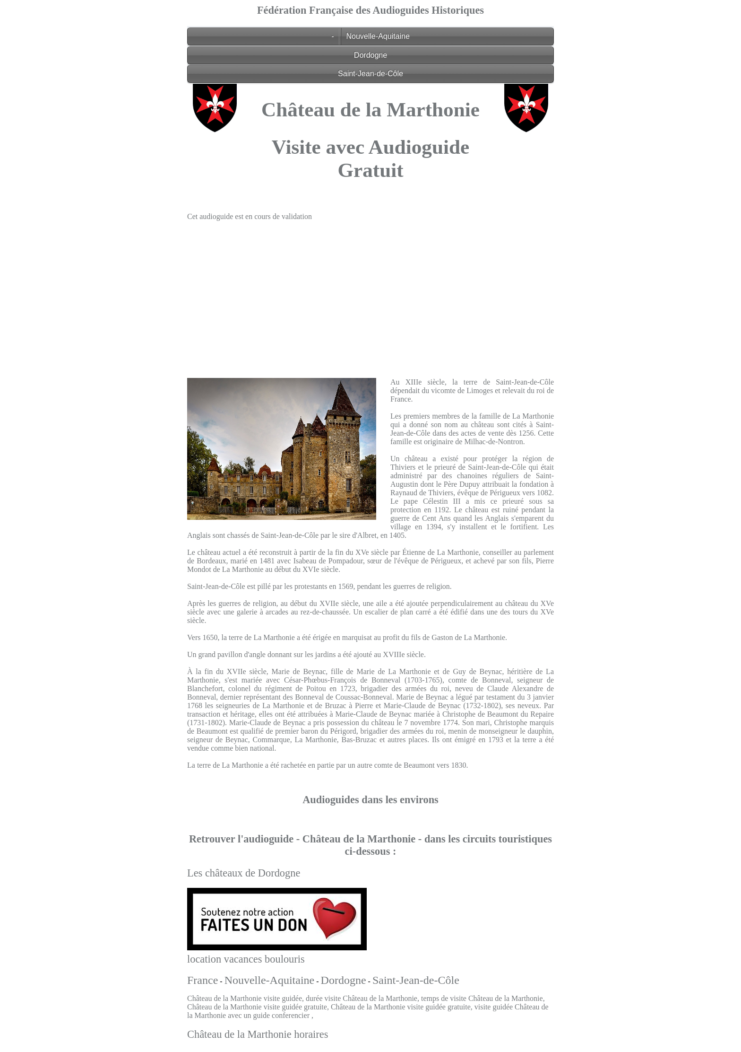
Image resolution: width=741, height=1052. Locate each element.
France (202, 980)
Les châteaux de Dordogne (243, 873)
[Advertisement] (370, 294)
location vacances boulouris (246, 959)
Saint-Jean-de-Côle (370, 74)
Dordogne (370, 55)
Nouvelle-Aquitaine (378, 36)
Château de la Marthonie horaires (257, 1034)
